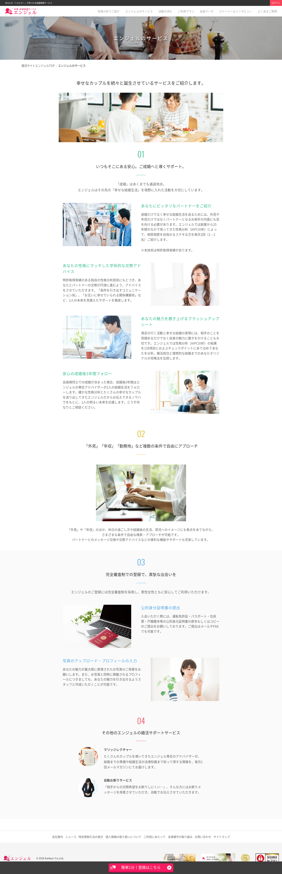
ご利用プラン (186, 11)
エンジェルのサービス (139, 11)
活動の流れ (165, 11)
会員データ (206, 11)
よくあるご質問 (267, 11)
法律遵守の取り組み (180, 837)
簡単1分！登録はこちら (141, 867)
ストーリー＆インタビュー (235, 11)
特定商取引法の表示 (91, 837)
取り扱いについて (123, 837)
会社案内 (57, 837)
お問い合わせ (203, 837)
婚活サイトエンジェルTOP (38, 65)
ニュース (71, 837)
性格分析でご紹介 (109, 11)
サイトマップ (222, 837)
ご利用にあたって (154, 837)
